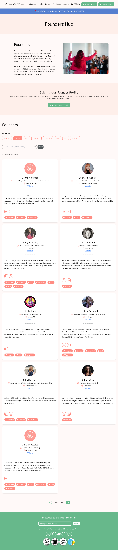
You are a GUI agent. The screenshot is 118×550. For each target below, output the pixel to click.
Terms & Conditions (61, 529)
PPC (57, 138)
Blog (41, 4)
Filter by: (6, 133)
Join (40, 529)
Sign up (76, 524)
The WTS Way (75, 4)
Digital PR (36, 138)
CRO (26, 138)
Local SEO (48, 138)
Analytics (7, 138)
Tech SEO (75, 138)
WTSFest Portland (66, 11)
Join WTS (12, 4)
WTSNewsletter (89, 4)
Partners (48, 4)
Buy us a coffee (106, 4)
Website (30, 186)
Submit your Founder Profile (59, 105)
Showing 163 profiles (10, 154)
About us (66, 4)
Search (40, 147)
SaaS (65, 138)
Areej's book (57, 4)
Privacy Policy (74, 529)
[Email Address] (55, 524)
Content (17, 138)
